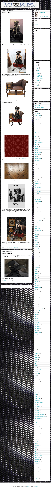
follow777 (28, 486)
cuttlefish (36, 209)
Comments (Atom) (19, 289)
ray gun (36, 359)
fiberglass (37, 250)
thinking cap (37, 433)
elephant (36, 234)
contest (36, 193)
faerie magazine (38, 248)
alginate (36, 136)
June (38, 70)
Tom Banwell (42, 12)
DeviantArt (24, 158)
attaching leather (38, 152)
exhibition (36, 238)
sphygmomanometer (39, 402)
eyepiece (36, 244)
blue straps (37, 160)
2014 (37, 64)
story (36, 422)
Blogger (36, 486)
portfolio (36, 340)
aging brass (37, 134)
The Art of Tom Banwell (39, 107)
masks (36, 306)
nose (36, 316)
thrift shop (37, 435)
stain (36, 408)
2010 (37, 84)
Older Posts (28, 286)
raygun (36, 361)
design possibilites (38, 220)
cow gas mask (37, 199)
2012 (37, 67)
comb (36, 189)
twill (35, 449)
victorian (36, 463)
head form (37, 267)
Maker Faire (37, 123)
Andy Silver (37, 113)
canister (36, 175)
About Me (37, 24)
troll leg (36, 441)
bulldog (36, 169)
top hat (36, 439)
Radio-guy (37, 126)
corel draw (6, 247)
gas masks (37, 259)
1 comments (9, 280)
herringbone (37, 273)
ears (36, 232)
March (38, 73)
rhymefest (37, 373)
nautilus (36, 314)
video (36, 465)
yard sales (37, 478)
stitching (36, 420)
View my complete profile (43, 16)
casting (36, 179)
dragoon (36, 226)
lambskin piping (38, 287)
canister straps (37, 177)
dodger (36, 224)
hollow (36, 277)
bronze (36, 168)
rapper (36, 355)
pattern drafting (38, 332)
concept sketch (37, 191)
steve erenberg (37, 418)
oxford (36, 320)
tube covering (37, 445)
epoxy (36, 236)
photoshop (13, 247)
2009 (37, 85)
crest (36, 203)
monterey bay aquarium (39, 308)
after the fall (37, 132)
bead (36, 156)
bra (35, 164)
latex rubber (37, 291)
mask (36, 304)
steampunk (17, 247)
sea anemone (37, 386)
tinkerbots (37, 437)
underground (37, 453)
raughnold (37, 357)
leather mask (37, 295)
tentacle (36, 431)
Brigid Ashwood (38, 115)
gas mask (37, 257)
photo (36, 334)
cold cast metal (37, 187)
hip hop (36, 275)
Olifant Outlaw (6, 13)
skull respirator (37, 398)
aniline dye (37, 140)
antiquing (36, 146)
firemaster (37, 254)
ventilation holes (38, 461)
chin (35, 185)
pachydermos (37, 328)
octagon (36, 318)
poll (35, 338)
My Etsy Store (37, 105)
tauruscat (36, 426)
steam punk (37, 410)
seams (36, 388)
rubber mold (37, 381)
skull (36, 394)
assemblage (37, 148)
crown (36, 207)
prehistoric (37, 343)
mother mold (37, 310)
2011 (37, 82)
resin (36, 363)
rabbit (36, 349)
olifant (10, 247)
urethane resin (37, 457)
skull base (37, 396)
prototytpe (37, 347)
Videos (36, 26)
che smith (37, 181)
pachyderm (37, 326)
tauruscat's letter (38, 428)
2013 (37, 65)
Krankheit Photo (7, 253)
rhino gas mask (38, 369)
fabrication (37, 246)
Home (16, 286)
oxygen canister (38, 324)
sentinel (36, 390)
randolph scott (37, 353)
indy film (36, 283)
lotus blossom (37, 300)
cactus (36, 173)
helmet (36, 271)
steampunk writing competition (40, 416)
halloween (37, 265)
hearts (36, 269)
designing (37, 222)
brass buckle (37, 166)
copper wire (37, 197)
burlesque (37, 171)
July (38, 68)
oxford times (37, 322)
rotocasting (37, 379)
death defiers (37, 212)
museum (36, 312)
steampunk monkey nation (40, 414)
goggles (36, 261)
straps (36, 424)
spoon (36, 404)
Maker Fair (37, 121)
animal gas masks (38, 142)
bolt (35, 162)
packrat (36, 330)
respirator (36, 365)
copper (36, 195)
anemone (36, 138)
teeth (36, 429)
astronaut (36, 150)
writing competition (38, 476)
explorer (36, 240)
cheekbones (37, 183)
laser (36, 289)
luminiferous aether (38, 302)
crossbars (37, 205)
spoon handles (37, 406)
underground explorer (39, 455)
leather (36, 293)
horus (36, 279)
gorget (36, 263)
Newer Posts (4, 286)
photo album (37, 336)
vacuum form (37, 459)
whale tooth (37, 472)
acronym (36, 128)
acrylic (36, 130)
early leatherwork (38, 230)
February (39, 75)
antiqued (36, 144)
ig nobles (36, 281)
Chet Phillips (37, 117)
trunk (36, 443)
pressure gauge (38, 345)
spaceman (37, 400)
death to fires (37, 214)
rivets (36, 375)
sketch (36, 392)
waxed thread (37, 469)
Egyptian (36, 119)
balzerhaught (37, 154)
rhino (36, 367)
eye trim (36, 242)
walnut (36, 467)
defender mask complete (39, 218)
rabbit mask (37, 351)
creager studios (38, 201)
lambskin (36, 285)
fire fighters (37, 252)
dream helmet (37, 228)
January (38, 80)
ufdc (35, 451)
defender (36, 216)
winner (36, 474)
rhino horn (37, 371)
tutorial (36, 447)
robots (36, 377)
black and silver (38, 158)
